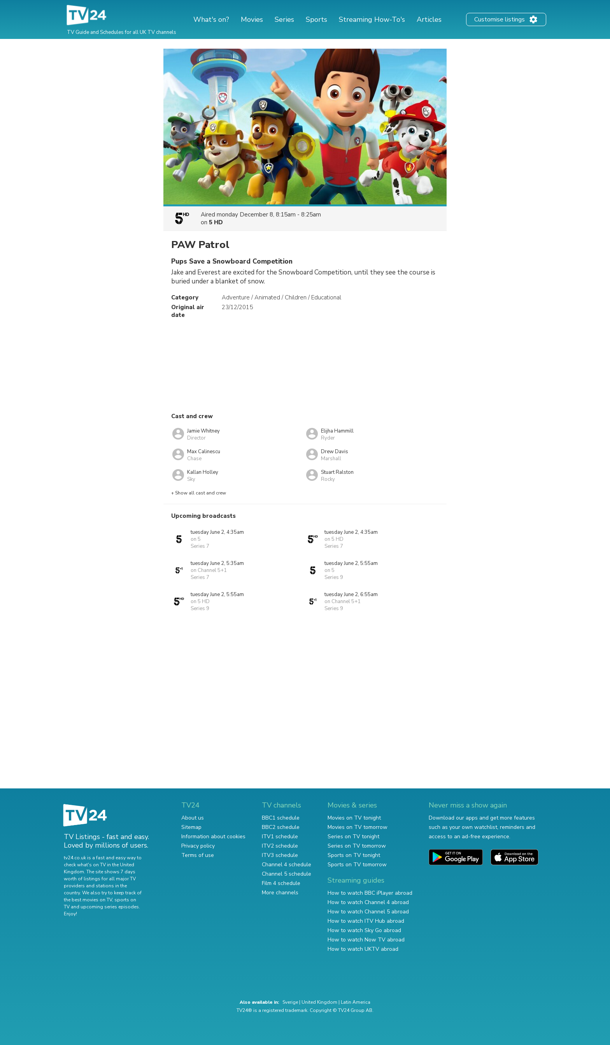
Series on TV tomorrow (357, 846)
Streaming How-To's (372, 19)
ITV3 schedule (280, 855)
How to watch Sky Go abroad (364, 930)
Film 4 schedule (281, 883)
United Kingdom (319, 1002)
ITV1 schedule (280, 836)
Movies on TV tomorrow (357, 827)
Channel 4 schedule (286, 864)
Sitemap (191, 827)
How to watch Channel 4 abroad (368, 902)
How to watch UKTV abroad (363, 949)
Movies (252, 19)
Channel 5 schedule (286, 874)
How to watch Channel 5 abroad (368, 911)
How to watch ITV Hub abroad (366, 921)
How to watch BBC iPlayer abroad (370, 893)
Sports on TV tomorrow (357, 864)
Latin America (355, 1002)
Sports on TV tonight (354, 855)
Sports (316, 19)
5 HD (216, 222)
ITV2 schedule (280, 846)
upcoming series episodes (110, 907)
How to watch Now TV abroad (366, 939)
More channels (280, 892)
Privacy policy (198, 846)
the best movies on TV (88, 900)
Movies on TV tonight (354, 818)
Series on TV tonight (353, 836)
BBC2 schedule (281, 827)
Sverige (290, 1002)
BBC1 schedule (281, 818)
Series (284, 19)
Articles (429, 19)
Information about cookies (213, 836)
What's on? (211, 19)
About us (192, 818)
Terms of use (197, 855)
